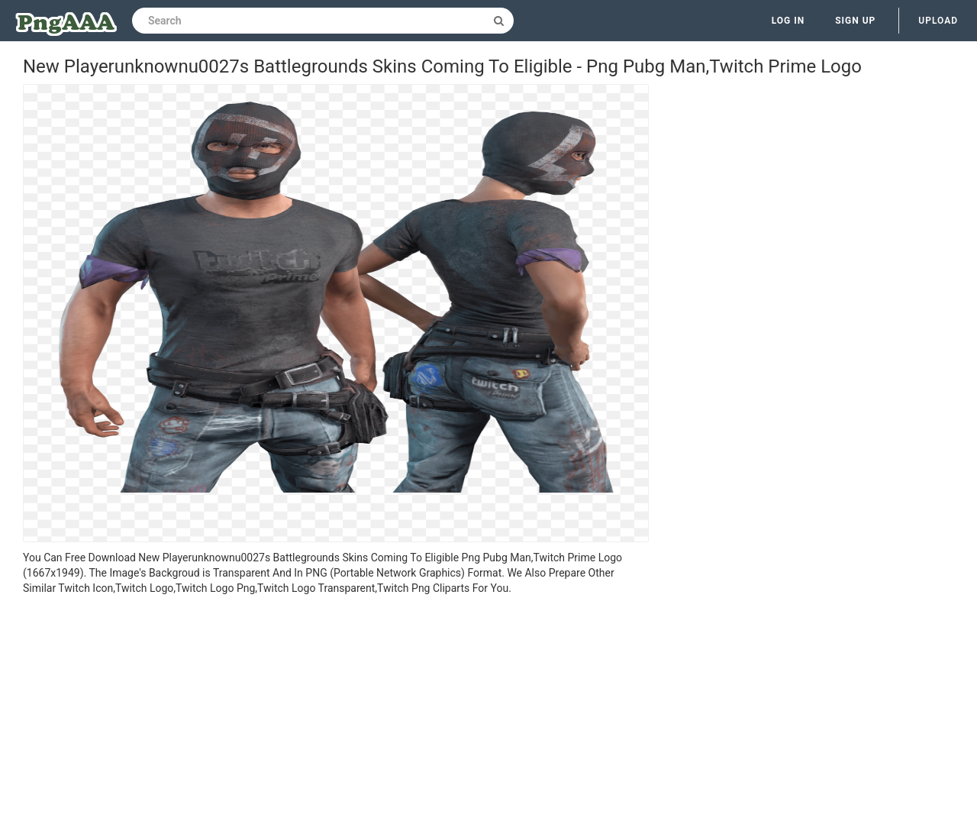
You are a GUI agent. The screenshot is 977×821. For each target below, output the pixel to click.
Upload (938, 20)
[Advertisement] (336, 710)
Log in (788, 20)
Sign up (855, 20)
